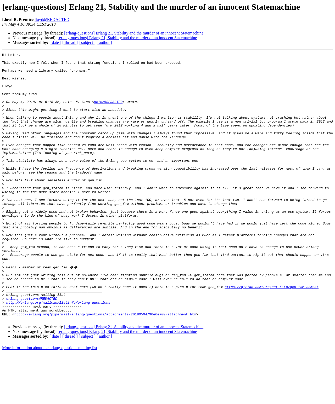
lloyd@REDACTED (52, 19)
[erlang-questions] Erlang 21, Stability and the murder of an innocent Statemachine (133, 33)
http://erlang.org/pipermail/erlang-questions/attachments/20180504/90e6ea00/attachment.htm (105, 365)
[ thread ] (70, 42)
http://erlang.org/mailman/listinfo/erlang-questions (58, 351)
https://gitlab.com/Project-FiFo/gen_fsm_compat (272, 333)
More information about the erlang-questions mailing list (49, 399)
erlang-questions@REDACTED (31, 347)
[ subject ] (87, 42)
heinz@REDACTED (108, 111)
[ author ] (104, 42)
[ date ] (55, 42)
